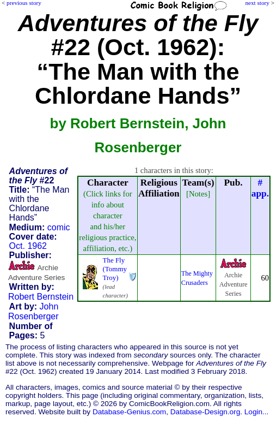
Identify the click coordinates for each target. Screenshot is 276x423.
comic (58, 227)
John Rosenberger (33, 311)
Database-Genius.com (129, 412)
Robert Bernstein (40, 296)
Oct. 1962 (28, 246)
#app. (260, 188)
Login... (256, 412)
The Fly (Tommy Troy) (115, 269)
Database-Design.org (205, 412)
